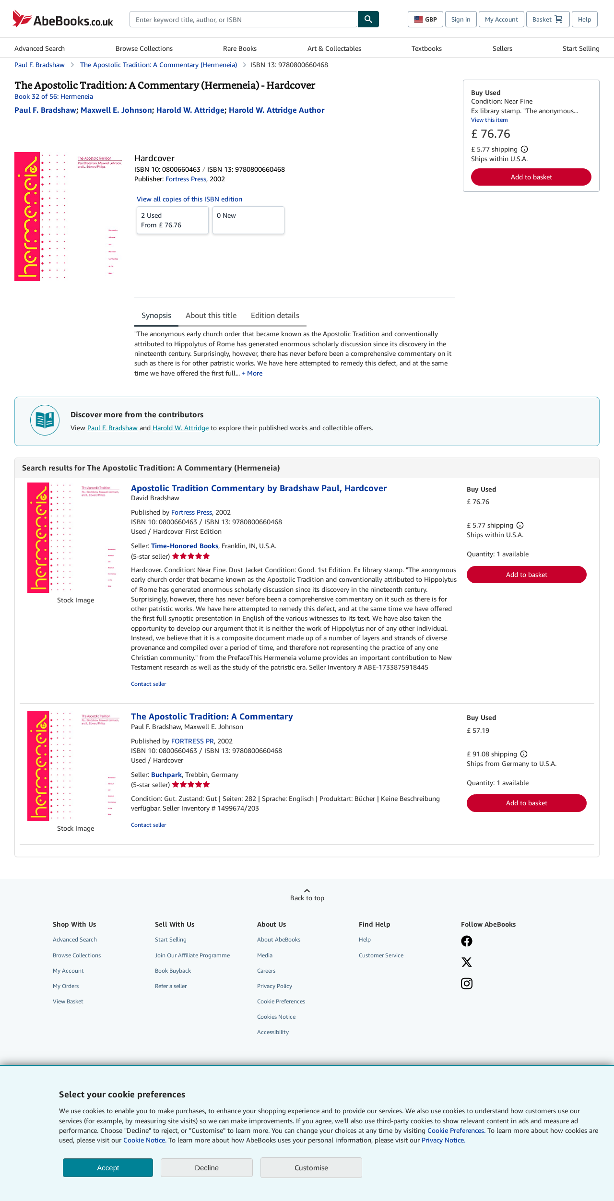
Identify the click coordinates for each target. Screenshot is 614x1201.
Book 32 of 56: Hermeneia (53, 96)
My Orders (66, 985)
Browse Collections (144, 48)
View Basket (68, 1001)
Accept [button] (108, 1168)
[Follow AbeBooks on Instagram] (505, 985)
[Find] (368, 19)
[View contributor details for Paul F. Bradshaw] (45, 110)
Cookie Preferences (281, 1001)
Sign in (461, 19)
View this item (489, 119)
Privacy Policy (274, 985)
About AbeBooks (278, 939)
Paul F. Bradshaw (112, 428)
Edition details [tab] (275, 315)
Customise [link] (311, 1167)
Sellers (502, 48)
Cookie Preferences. (456, 1130)
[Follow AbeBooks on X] (505, 963)
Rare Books (240, 48)
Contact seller (148, 683)
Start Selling (581, 48)
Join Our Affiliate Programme (192, 955)
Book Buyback (173, 970)
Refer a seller (171, 985)
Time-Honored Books (184, 546)
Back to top (307, 898)
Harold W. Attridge (181, 428)
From (172, 220)
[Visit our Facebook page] (505, 942)
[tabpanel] (294, 353)
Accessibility (273, 1032)
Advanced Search (39, 48)
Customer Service (381, 955)
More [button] (254, 373)
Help (584, 19)
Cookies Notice (276, 1016)
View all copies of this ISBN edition (189, 199)
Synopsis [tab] (156, 315)
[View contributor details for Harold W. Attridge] (190, 110)
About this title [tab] (211, 315)
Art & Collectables (334, 48)
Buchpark (166, 774)
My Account (501, 19)
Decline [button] (207, 1168)
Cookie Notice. (144, 1140)
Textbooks (427, 48)
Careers (266, 970)
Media (264, 955)
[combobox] (243, 19)
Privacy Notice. (443, 1140)
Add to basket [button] (531, 177)
